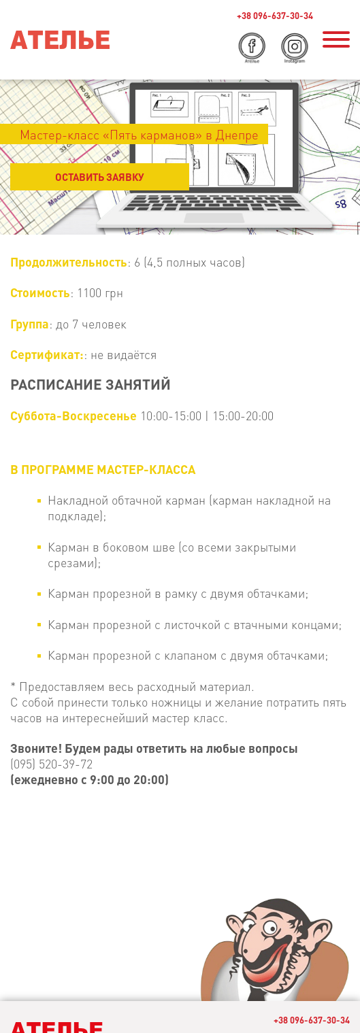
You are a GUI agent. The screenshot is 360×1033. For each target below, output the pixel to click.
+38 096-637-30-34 (275, 15)
